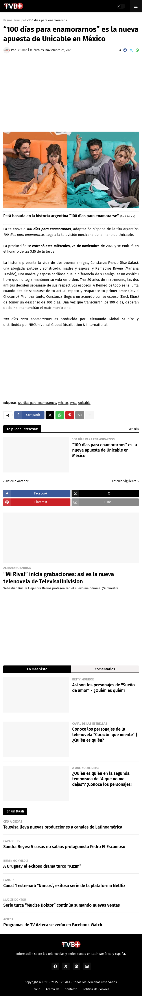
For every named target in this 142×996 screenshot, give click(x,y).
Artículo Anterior (17, 481)
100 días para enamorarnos (47, 20)
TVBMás (64, 982)
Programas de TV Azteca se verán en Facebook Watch (52, 924)
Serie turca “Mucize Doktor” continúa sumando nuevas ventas (61, 905)
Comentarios (105, 669)
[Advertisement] (72, 94)
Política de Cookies (96, 989)
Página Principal (14, 20)
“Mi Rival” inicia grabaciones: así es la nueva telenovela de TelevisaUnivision (58, 578)
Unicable (84, 403)
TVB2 (73, 403)
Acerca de (52, 989)
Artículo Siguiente (124, 481)
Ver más (134, 428)
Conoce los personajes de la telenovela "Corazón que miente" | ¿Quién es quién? (104, 734)
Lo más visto (37, 669)
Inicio (36, 989)
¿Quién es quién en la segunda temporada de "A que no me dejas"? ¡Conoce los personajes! (102, 779)
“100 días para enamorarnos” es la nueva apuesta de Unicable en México (104, 450)
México (63, 403)
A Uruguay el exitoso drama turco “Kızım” (42, 866)
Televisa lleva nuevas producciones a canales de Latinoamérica (62, 827)
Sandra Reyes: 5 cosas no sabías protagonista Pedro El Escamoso (64, 846)
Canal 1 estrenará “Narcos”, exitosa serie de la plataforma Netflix (64, 885)
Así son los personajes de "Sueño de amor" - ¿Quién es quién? (103, 687)
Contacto (71, 989)
